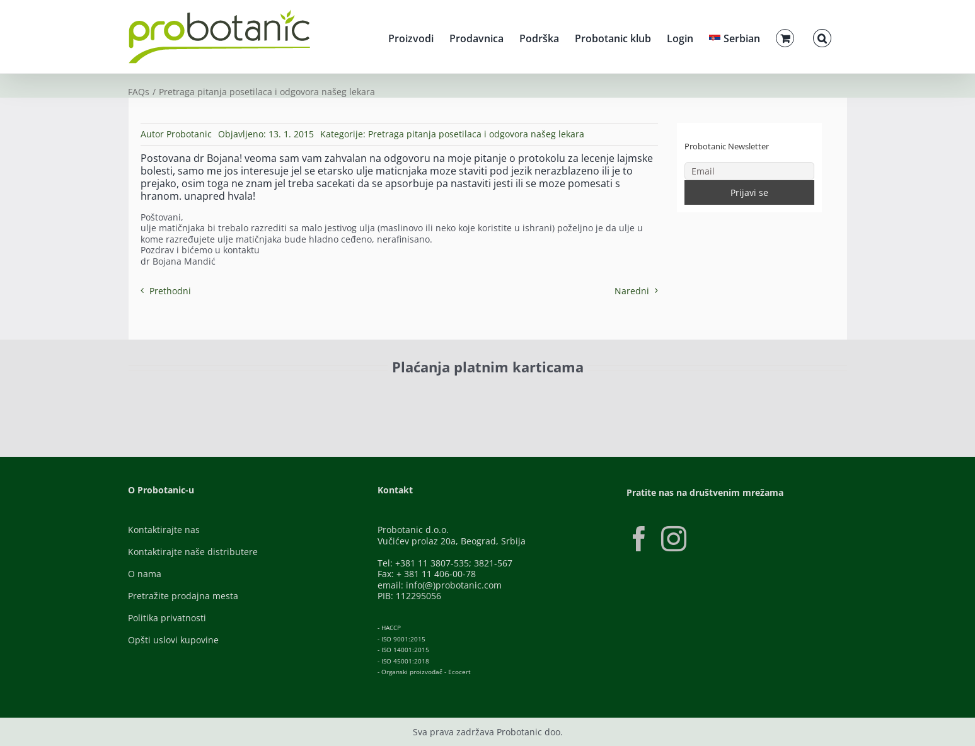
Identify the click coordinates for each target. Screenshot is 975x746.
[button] (822, 36)
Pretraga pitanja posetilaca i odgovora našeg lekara (476, 134)
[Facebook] (639, 538)
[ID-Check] (216, 400)
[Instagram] (673, 538)
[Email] (749, 171)
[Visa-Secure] (296, 396)
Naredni (631, 291)
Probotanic (189, 134)
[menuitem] (734, 36)
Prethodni (170, 291)
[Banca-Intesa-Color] (431, 396)
